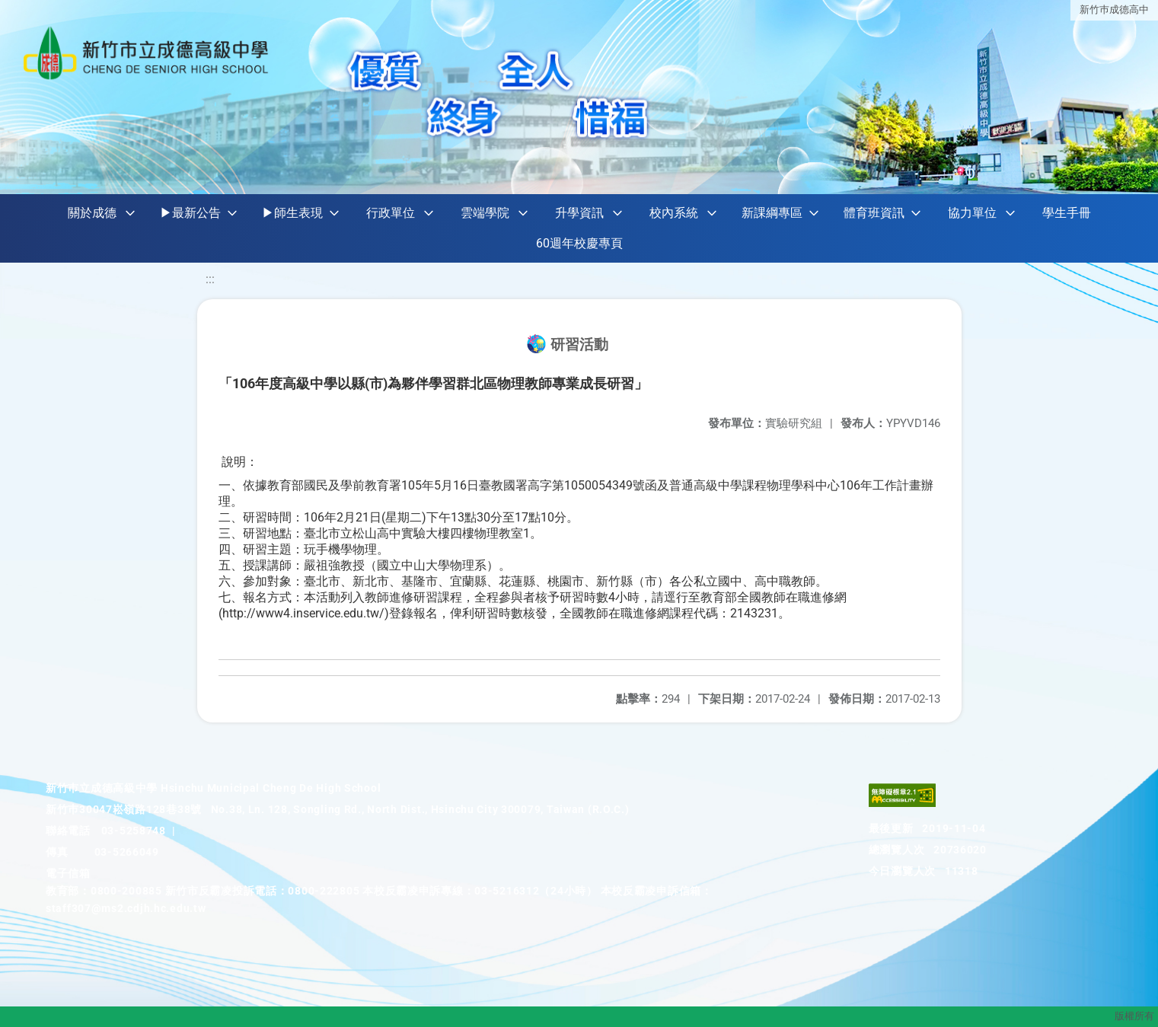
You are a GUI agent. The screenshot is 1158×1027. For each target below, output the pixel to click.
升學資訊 (579, 213)
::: (210, 279)
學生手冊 (1066, 213)
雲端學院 (485, 213)
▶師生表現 (292, 213)
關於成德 (92, 213)
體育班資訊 (874, 213)
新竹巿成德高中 (1114, 9)
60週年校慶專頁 (579, 243)
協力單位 (972, 213)
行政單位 (390, 213)
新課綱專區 (772, 213)
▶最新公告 (190, 213)
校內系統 (673, 213)
